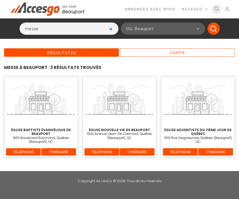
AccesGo (195, 9)
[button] (163, 29)
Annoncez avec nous (150, 9)
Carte (177, 52)
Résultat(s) (61, 52)
